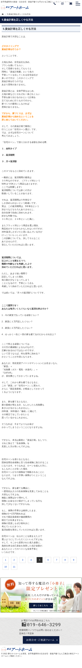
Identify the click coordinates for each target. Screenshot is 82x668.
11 (14, 567)
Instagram (62, 3)
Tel (55, 3)
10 (5, 567)
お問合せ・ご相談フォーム (41, 640)
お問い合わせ (70, 3)
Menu (78, 3)
